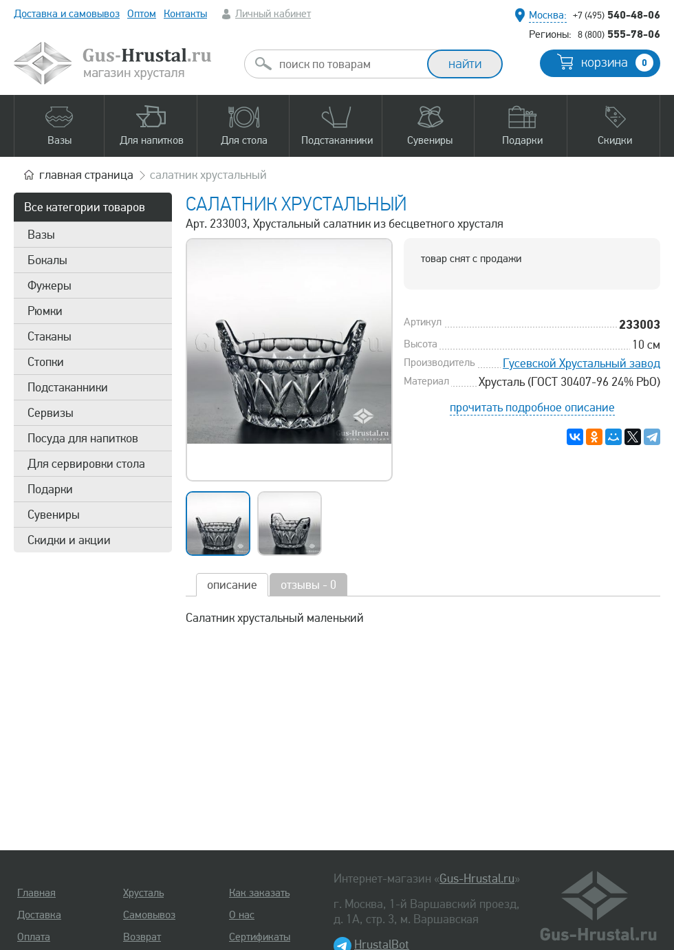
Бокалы (47, 260)
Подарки (50, 489)
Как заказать (259, 893)
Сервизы (51, 412)
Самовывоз (149, 915)
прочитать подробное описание (532, 407)
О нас (241, 915)
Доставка (39, 915)
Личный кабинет (273, 14)
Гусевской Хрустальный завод (581, 363)
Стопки (46, 361)
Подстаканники (68, 387)
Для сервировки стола (86, 463)
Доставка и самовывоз (67, 14)
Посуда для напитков (83, 438)
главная (86, 174)
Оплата (33, 937)
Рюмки (45, 311)
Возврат (142, 937)
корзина (617, 63)
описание (232, 584)
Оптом (141, 14)
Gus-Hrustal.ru (476, 878)
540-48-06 (616, 14)
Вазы (41, 234)
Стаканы (50, 336)
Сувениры (54, 514)
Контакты (185, 14)
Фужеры (50, 285)
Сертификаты (259, 937)
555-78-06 (619, 34)
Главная (36, 893)
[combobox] (348, 64)
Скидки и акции (69, 540)
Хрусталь (143, 893)
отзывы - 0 (308, 584)
